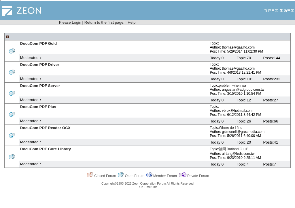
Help (131, 22)
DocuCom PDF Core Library (45, 149)
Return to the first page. (104, 22)
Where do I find (230, 128)
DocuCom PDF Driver (39, 64)
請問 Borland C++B (234, 149)
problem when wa (232, 85)
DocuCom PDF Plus (38, 107)
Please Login (70, 22)
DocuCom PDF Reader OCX (45, 128)
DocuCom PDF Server (40, 85)
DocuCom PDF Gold (38, 43)
